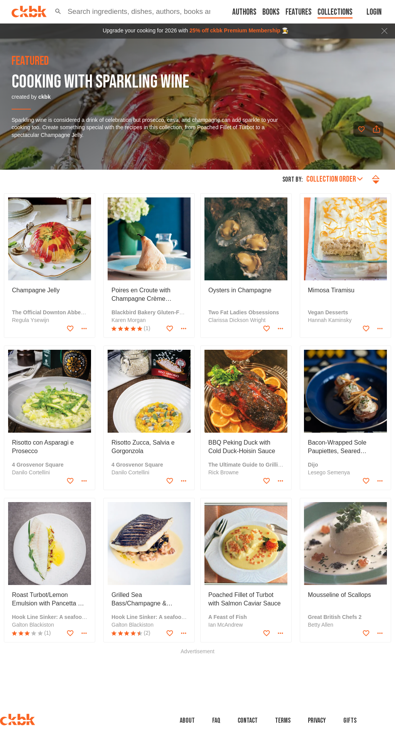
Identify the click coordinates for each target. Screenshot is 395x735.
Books (271, 12)
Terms (282, 720)
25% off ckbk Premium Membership (234, 30)
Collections (335, 12)
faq (216, 720)
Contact (248, 720)
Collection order (334, 179)
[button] (58, 11)
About (187, 720)
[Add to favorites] (361, 129)
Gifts (349, 720)
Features (298, 12)
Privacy (317, 720)
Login (373, 12)
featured (30, 61)
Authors (244, 12)
